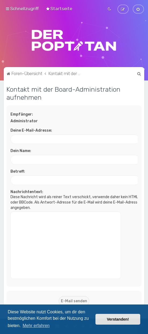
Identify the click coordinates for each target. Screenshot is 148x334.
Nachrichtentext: (26, 191)
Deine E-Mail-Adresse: (31, 130)
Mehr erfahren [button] (36, 325)
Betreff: (17, 171)
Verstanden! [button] (118, 319)
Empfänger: (21, 114)
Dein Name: (20, 150)
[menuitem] (58, 9)
